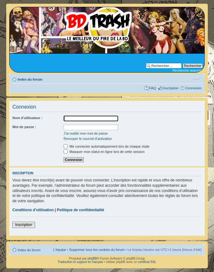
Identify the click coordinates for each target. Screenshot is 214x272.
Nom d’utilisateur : (27, 118)
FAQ (152, 88)
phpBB (92, 258)
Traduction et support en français (80, 262)
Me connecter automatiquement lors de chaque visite (106, 146)
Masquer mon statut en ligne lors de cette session (104, 152)
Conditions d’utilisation (33, 210)
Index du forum (30, 79)
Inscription (170, 88)
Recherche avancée (187, 70)
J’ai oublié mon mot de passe (86, 133)
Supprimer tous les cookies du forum (97, 250)
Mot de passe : (24, 127)
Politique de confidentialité (80, 210)
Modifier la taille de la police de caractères (197, 78)
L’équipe (59, 250)
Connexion (193, 88)
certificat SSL (147, 262)
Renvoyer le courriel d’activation (88, 138)
